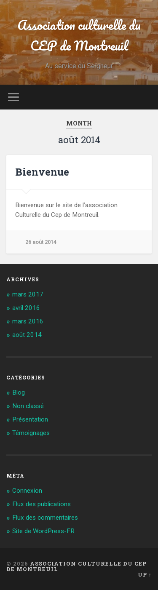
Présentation (30, 419)
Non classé (28, 406)
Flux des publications (41, 504)
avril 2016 (26, 308)
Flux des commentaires (45, 517)
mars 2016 (27, 321)
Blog (18, 392)
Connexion (27, 490)
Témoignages (31, 433)
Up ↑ (145, 574)
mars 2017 (27, 294)
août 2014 (27, 335)
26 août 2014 (40, 242)
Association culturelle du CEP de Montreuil (79, 35)
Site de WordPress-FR (43, 531)
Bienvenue (42, 172)
